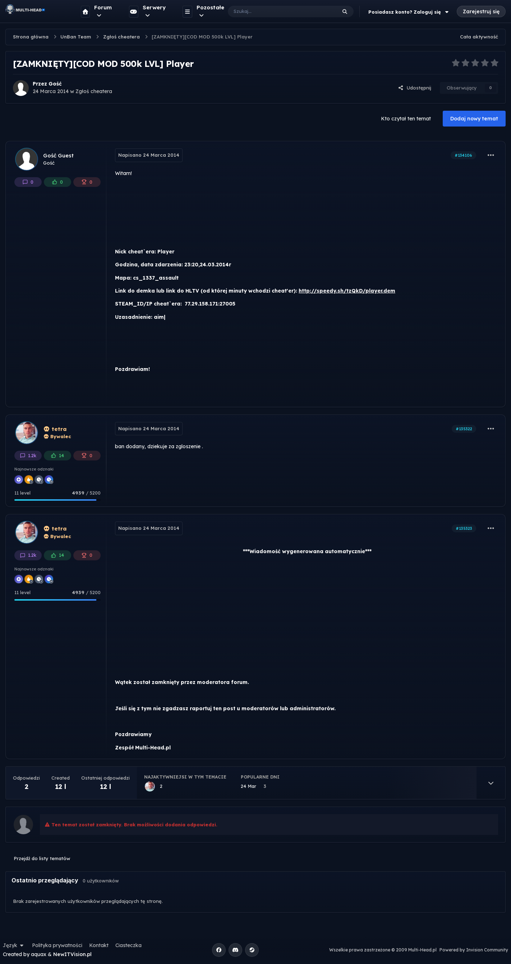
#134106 (463, 155)
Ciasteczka (128, 945)
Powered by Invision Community (473, 949)
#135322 (464, 428)
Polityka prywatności (57, 945)
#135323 (464, 528)
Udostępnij (414, 88)
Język (14, 945)
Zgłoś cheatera (93, 91)
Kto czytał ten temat (406, 118)
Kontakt (99, 945)
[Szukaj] (275, 11)
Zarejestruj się (481, 11)
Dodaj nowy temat (474, 118)
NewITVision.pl (72, 954)
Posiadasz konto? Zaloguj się (409, 12)
